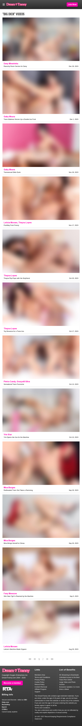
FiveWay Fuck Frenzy (11, 225)
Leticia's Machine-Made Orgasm (15, 649)
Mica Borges (9, 487)
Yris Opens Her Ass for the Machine (16, 437)
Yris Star (8, 434)
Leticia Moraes (10, 222)
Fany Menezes (10, 593)
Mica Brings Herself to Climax (14, 543)
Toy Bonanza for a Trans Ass (14, 331)
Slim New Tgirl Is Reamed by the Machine (18, 596)
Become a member (12, 683)
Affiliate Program (40, 689)
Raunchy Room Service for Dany (15, 66)
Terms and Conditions (42, 677)
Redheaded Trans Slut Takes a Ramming (18, 490)
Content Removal (41, 687)
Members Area (40, 675)
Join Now (72, 4)
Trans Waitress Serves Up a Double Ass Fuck (20, 119)
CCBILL (5, 709)
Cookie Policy (39, 682)
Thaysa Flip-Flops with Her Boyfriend (17, 278)
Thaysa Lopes (25, 222)
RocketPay (6, 704)
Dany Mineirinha (11, 63)
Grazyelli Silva (23, 381)
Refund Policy (39, 684)
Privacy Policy (40, 680)
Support (37, 692)
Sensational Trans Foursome (14, 384)
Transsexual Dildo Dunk (12, 172)
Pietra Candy (10, 381)
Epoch (4, 707)
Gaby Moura (9, 116)
